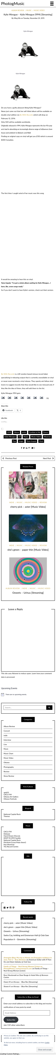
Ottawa (6, 762)
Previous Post (11, 458)
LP (20, 437)
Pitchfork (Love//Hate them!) (15, 842)
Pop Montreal (9, 844)
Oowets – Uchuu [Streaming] (28, 592)
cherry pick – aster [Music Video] (28, 506)
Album (16, 432)
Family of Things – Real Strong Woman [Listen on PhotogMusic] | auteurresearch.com (23, 967)
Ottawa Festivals (10, 799)
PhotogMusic (12, 3)
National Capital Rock (12, 814)
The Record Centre (11, 846)
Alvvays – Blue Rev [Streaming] (25, 982)
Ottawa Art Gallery (11, 797)
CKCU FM (8, 794)
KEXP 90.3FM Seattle (12, 838)
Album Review (17, 10)
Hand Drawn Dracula (12, 836)
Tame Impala (31, 441)
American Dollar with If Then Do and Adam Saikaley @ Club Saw (27, 961)
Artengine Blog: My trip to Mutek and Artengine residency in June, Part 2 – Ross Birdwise (28, 959)
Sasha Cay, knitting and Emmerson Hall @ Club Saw (26, 935)
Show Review (9, 776)
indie (11, 502)
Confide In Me (34, 432)
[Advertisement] (23, 877)
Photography (9, 767)
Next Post (47, 458)
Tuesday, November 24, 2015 (33, 18)
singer (21, 441)
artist (24, 432)
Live (5, 744)
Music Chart (8, 753)
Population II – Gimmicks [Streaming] (20, 939)
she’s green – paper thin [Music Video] (28, 549)
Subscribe (11, 1020)
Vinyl (41, 441)
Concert (7, 731)
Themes (7, 816)
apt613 (6, 792)
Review (43, 502)
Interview (7, 740)
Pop (14, 441)
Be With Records (26, 115)
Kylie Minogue (10, 437)
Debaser (7, 834)
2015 (9, 432)
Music (29, 10)
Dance (45, 432)
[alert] (28, 694)
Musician (47, 437)
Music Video (39, 10)
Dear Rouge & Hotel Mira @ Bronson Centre (26, 976)
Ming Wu (17, 18)
